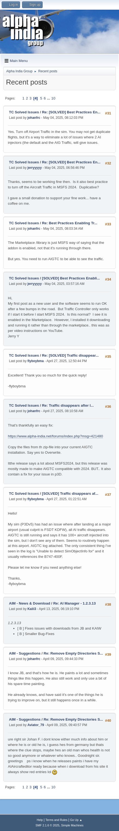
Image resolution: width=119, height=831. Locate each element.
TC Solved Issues (24, 112)
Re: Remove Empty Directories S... (73, 653)
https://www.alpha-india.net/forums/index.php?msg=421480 (55, 436)
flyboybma (35, 361)
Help (40, 819)
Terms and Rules (56, 819)
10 (53, 98)
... (49, 98)
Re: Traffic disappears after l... (67, 405)
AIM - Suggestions (24, 653)
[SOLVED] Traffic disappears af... (70, 493)
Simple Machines (72, 825)
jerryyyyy (34, 168)
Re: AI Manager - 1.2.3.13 (74, 603)
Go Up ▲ (76, 819)
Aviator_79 (35, 725)
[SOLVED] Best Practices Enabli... (71, 278)
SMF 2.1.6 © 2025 (48, 825)
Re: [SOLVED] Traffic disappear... (70, 355)
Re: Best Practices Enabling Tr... (69, 223)
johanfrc (33, 118)
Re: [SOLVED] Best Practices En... (71, 112)
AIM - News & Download (29, 603)
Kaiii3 (31, 609)
